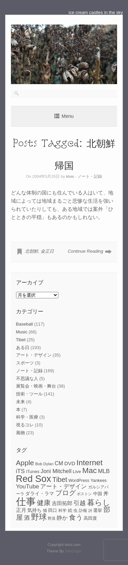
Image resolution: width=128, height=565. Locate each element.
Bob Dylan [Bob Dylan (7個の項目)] (44, 464)
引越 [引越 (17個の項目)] (79, 503)
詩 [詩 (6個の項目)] (90, 510)
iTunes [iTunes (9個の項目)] (32, 471)
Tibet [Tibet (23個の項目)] (59, 479)
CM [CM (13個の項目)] (59, 463)
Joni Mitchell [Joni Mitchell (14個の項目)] (56, 471)
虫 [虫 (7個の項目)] (75, 510)
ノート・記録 (89, 176)
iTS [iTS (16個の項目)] (20, 471)
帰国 (64, 165)
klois (70, 176)
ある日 (22, 347)
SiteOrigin (73, 551)
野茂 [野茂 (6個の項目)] (51, 518)
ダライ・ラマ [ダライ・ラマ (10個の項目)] (39, 493)
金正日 (47, 251)
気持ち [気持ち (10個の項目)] (34, 510)
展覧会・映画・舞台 (36, 386)
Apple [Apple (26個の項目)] (25, 463)
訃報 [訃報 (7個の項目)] (83, 510)
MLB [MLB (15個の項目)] (104, 471)
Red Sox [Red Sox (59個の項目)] (33, 479)
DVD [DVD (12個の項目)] (69, 463)
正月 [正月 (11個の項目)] (21, 510)
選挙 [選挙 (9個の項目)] (97, 510)
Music (22, 331)
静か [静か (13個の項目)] (62, 518)
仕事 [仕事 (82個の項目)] (26, 501)
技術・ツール (29, 393)
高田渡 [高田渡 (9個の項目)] (90, 518)
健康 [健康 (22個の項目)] (44, 502)
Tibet (21, 339)
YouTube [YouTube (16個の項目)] (27, 486)
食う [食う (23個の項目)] (76, 517)
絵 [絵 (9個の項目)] (70, 510)
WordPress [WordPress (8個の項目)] (78, 480)
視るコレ (25, 424)
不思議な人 (27, 378)
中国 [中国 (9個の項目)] (97, 493)
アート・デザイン (34, 355)
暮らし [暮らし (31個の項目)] (98, 502)
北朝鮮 (31, 251)
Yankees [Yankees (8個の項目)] (98, 480)
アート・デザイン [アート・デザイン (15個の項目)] (63, 486)
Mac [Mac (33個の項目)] (89, 470)
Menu (67, 116)
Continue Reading (85, 251)
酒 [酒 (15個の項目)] (27, 518)
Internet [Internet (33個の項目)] (89, 462)
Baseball (24, 324)
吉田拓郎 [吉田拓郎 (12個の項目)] (62, 503)
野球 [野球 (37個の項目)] (39, 517)
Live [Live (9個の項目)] (77, 471)
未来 (20, 401)
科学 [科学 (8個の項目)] (62, 510)
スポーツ (25, 362)
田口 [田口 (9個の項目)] (52, 510)
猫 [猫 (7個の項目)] (45, 510)
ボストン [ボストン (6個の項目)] (84, 494)
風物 (20, 432)
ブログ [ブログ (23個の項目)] (65, 493)
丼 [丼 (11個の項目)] (106, 493)
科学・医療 (27, 417)
